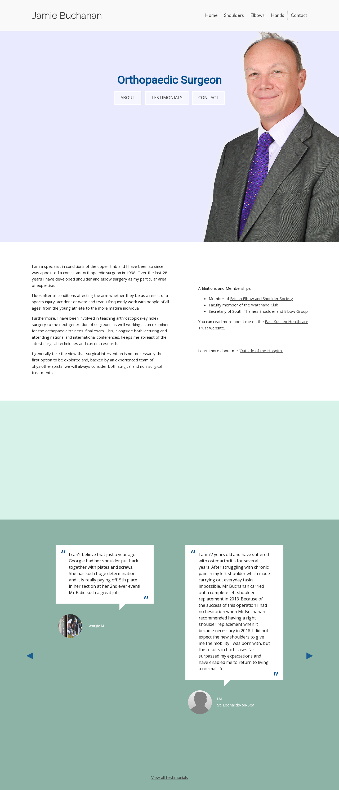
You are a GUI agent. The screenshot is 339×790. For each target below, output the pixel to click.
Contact (299, 15)
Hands (277, 15)
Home (211, 15)
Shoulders (234, 15)
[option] (234, 629)
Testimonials (166, 97)
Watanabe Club (264, 304)
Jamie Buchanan (67, 15)
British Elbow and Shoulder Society (261, 298)
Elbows (258, 15)
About (128, 97)
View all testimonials (169, 777)
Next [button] (309, 655)
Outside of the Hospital (261, 350)
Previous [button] (29, 655)
